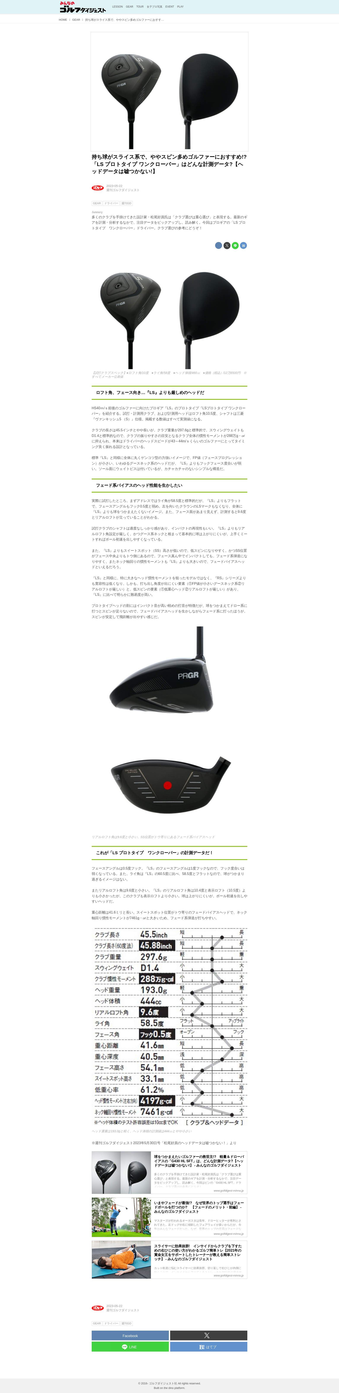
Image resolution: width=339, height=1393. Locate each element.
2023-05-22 (114, 186)
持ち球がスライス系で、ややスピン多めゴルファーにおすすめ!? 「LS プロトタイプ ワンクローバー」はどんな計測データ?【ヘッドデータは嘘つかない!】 (172, 164)
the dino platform (174, 1388)
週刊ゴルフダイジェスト (123, 190)
